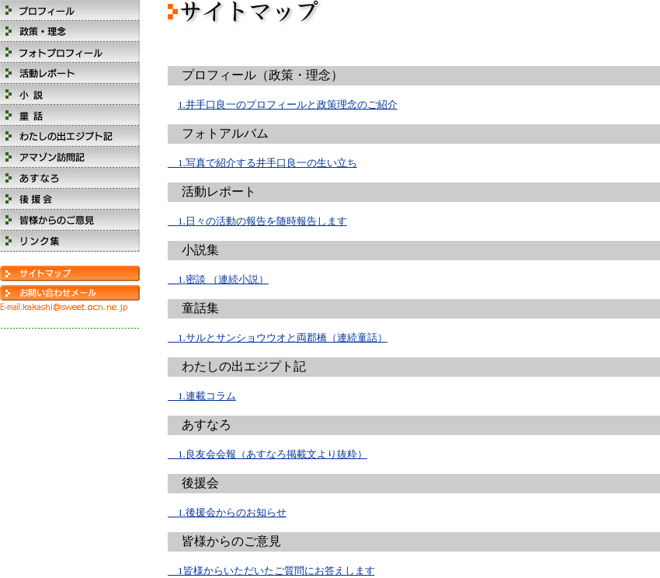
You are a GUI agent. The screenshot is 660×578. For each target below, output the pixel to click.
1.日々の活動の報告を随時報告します (257, 221)
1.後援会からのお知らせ (227, 512)
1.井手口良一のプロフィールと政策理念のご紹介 (288, 104)
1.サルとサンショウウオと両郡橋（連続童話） (277, 337)
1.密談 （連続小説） (218, 279)
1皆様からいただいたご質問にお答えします (271, 570)
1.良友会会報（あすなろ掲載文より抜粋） (267, 454)
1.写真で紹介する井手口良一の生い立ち (262, 163)
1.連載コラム (202, 396)
